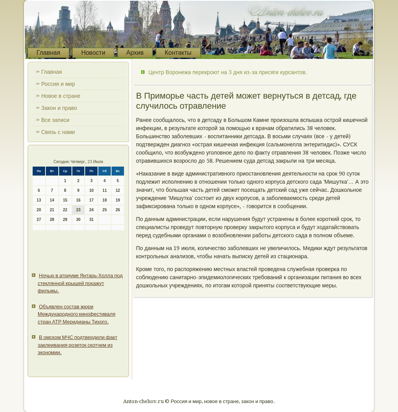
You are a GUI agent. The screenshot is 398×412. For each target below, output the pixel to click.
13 (39, 200)
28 (52, 219)
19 (117, 200)
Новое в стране (60, 96)
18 (105, 200)
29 (65, 219)
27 (39, 219)
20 (39, 210)
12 (117, 190)
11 (105, 190)
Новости (93, 52)
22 (65, 210)
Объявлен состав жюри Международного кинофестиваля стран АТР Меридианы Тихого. (76, 314)
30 (78, 219)
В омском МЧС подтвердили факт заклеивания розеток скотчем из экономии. (77, 344)
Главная (48, 52)
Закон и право (59, 108)
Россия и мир (58, 84)
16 (78, 200)
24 (91, 210)
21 (52, 210)
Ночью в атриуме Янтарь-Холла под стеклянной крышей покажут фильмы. (80, 283)
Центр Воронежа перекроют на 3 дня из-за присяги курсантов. (227, 72)
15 (65, 200)
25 (105, 210)
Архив (135, 52)
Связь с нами (58, 132)
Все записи (55, 120)
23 (78, 210)
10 (91, 190)
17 (91, 200)
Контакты (178, 52)
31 (91, 219)
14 (52, 200)
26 (117, 210)
